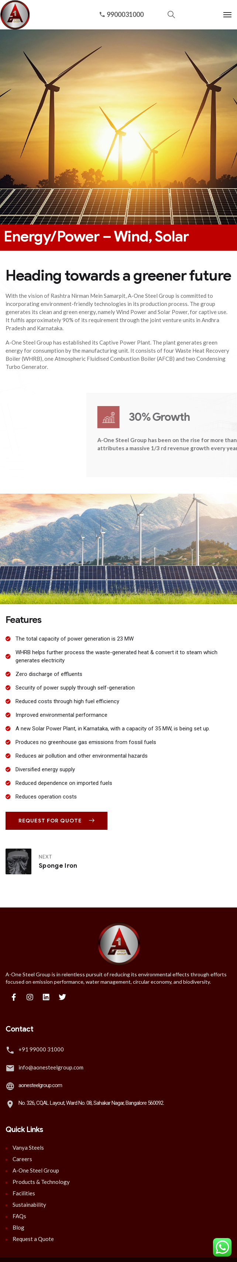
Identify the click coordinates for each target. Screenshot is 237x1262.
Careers (22, 1159)
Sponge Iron (58, 866)
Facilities (24, 1193)
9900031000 (122, 14)
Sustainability (29, 1204)
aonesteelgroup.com (40, 1085)
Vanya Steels (28, 1147)
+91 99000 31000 (41, 1049)
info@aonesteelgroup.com (50, 1067)
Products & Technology (41, 1181)
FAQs (19, 1216)
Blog (18, 1227)
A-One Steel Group (36, 1170)
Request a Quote (33, 1238)
